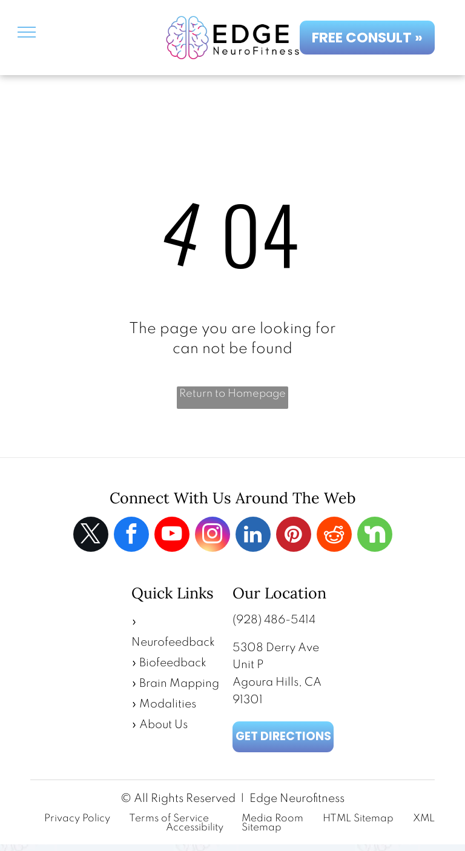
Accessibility (194, 828)
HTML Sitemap (358, 818)
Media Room (272, 818)
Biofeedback (172, 663)
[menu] (26, 32)
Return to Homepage (232, 393)
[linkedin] (253, 536)
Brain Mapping (179, 683)
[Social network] (374, 536)
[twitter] (90, 536)
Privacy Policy (77, 818)
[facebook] (131, 536)
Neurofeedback (173, 642)
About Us (163, 724)
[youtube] (172, 536)
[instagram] (212, 536)
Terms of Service (169, 818)
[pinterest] (293, 536)
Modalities (167, 704)
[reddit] (334, 536)
